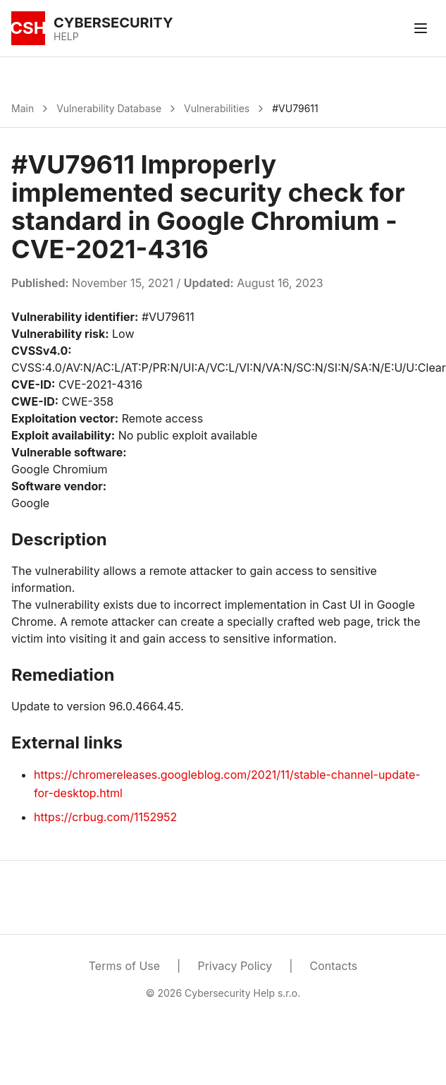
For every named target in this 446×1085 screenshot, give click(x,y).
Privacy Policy (234, 966)
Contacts (334, 966)
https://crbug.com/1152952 (105, 817)
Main (22, 108)
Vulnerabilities (216, 108)
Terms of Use (124, 966)
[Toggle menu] (421, 28)
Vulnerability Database (108, 108)
